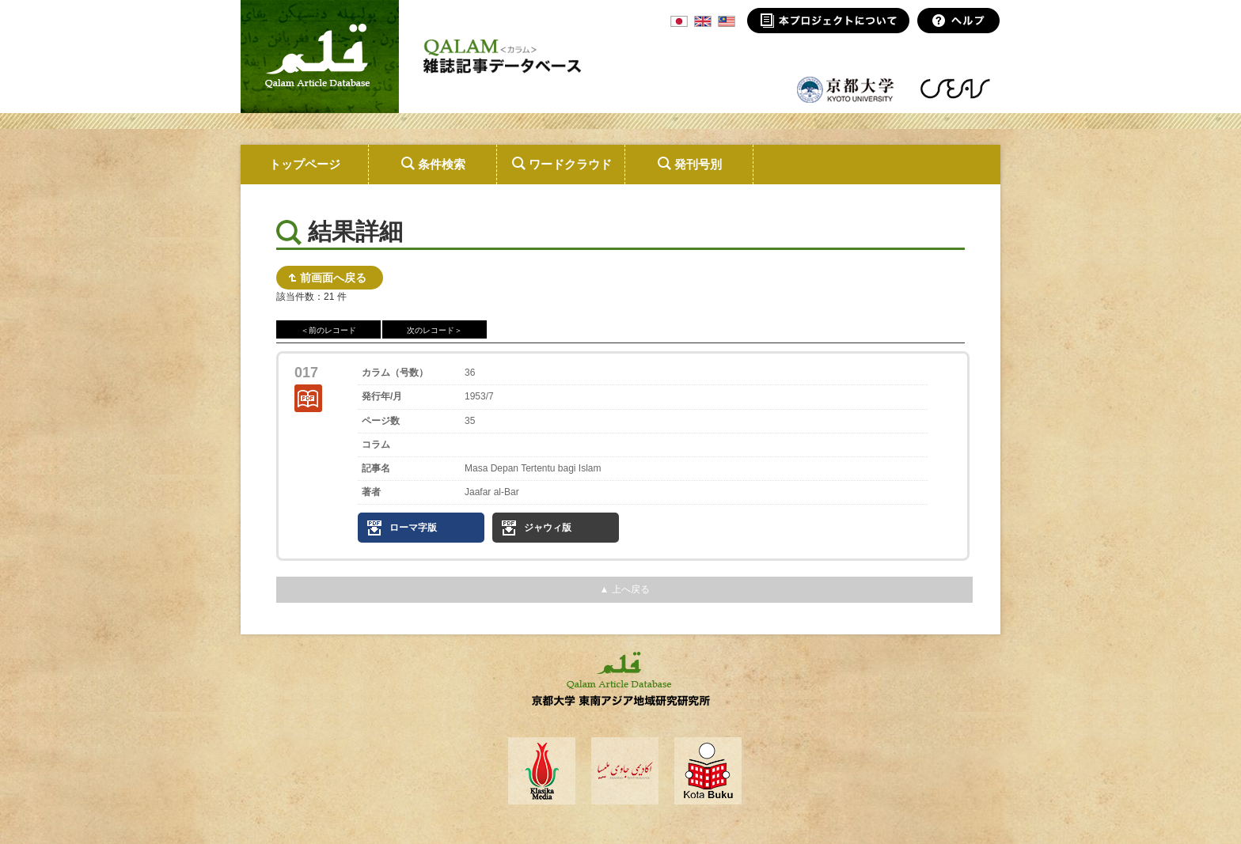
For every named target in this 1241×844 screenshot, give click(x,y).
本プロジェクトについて (828, 20)
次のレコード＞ (434, 330)
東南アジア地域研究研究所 (954, 88)
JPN (679, 21)
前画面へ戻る (333, 277)
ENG (703, 21)
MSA (726, 21)
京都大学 (846, 88)
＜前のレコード (328, 330)
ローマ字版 (413, 527)
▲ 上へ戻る (624, 589)
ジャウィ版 (547, 527)
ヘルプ (958, 20)
